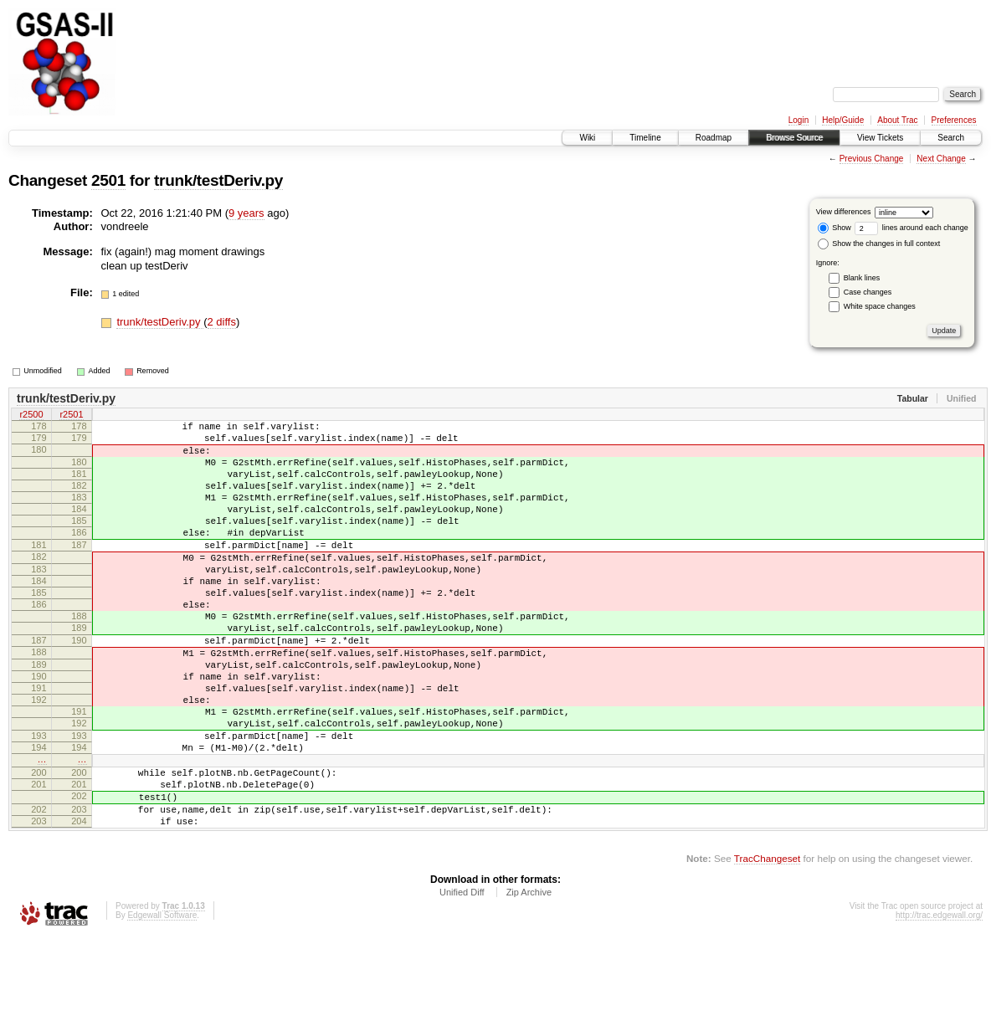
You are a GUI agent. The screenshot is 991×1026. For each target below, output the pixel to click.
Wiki (587, 137)
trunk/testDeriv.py (218, 180)
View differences (843, 212)
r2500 (31, 416)
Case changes (868, 292)
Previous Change (872, 158)
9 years (246, 213)
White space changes (880, 306)
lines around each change (911, 227)
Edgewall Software (162, 1003)
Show (834, 227)
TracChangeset (767, 946)
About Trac (897, 120)
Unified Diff (462, 980)
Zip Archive (529, 980)
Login (798, 120)
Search (950, 137)
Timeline (644, 137)
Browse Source (794, 137)
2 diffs (222, 321)
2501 (108, 180)
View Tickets (880, 137)
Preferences (954, 120)
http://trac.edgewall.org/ (939, 1003)
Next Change (941, 158)
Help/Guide (843, 120)
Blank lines (862, 278)
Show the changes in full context (879, 243)
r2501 (71, 416)
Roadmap (714, 137)
